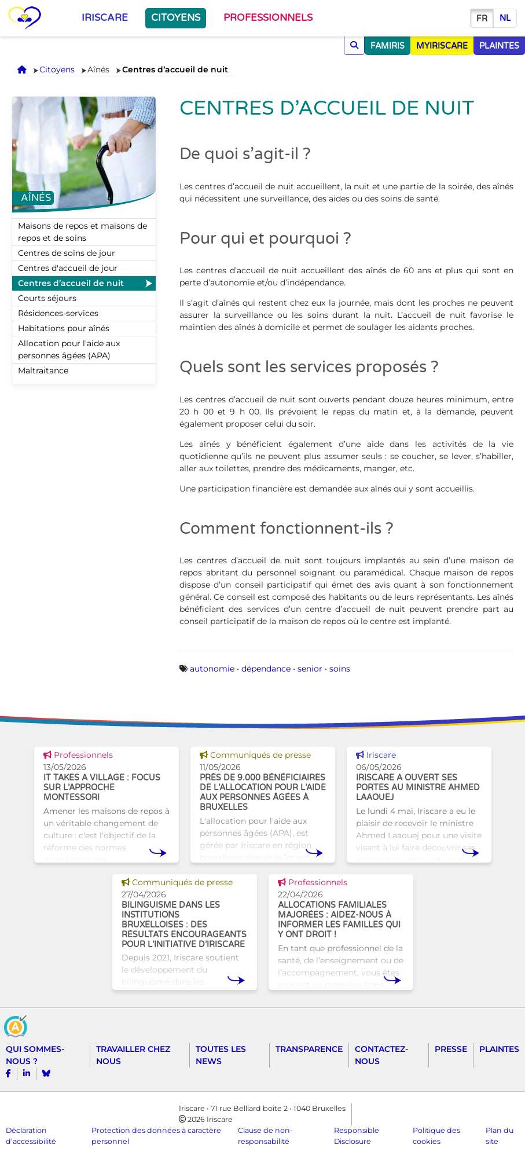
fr (481, 19)
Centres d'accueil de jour (68, 268)
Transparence (309, 1049)
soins (339, 668)
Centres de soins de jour (66, 253)
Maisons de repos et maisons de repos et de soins (82, 232)
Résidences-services (58, 313)
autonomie (212, 668)
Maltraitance (43, 370)
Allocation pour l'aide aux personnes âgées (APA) (69, 349)
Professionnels (268, 18)
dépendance (266, 668)
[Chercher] (354, 45)
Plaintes (499, 1049)
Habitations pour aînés (63, 328)
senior (310, 668)
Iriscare (105, 18)
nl (505, 18)
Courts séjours (47, 298)
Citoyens (175, 18)
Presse (451, 1049)
